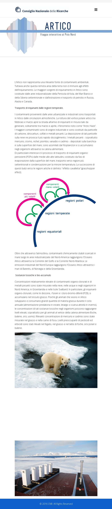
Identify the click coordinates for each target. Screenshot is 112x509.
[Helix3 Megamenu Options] (96, 10)
